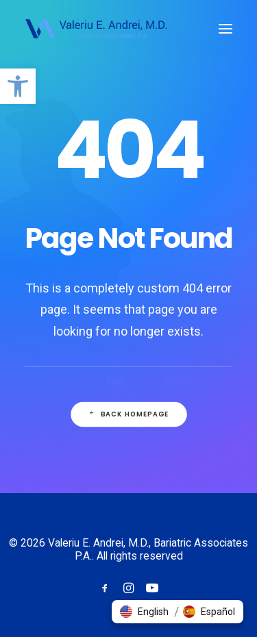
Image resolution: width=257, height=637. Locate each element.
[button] (18, 86)
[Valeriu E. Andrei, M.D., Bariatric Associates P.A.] (96, 28)
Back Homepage (128, 414)
